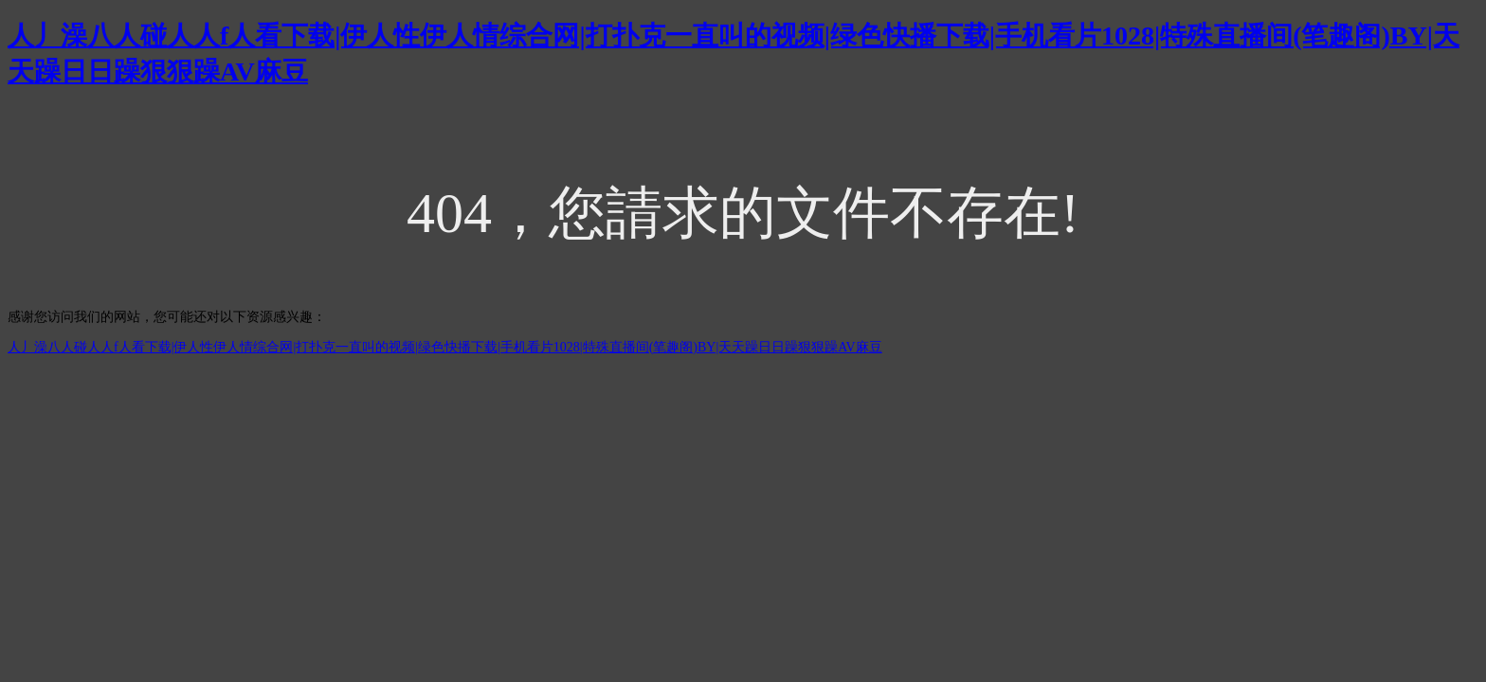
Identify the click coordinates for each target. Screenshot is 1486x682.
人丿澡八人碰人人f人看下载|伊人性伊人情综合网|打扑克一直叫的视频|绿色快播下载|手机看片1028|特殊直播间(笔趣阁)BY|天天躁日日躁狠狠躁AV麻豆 (445, 347)
